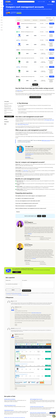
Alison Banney (27, 157)
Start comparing (9, 116)
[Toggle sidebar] (3, 6)
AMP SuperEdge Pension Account (36, 399)
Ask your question (26, 290)
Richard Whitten (29, 244)
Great (19, 54)
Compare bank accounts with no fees (37, 406)
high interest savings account (23, 124)
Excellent (19, 28)
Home (6, 4)
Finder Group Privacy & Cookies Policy (16, 293)
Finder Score (19, 90)
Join (53, 1)
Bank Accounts (11, 4)
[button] (2, 2)
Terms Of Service (9, 293)
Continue (52, 23)
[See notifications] (46, 1)
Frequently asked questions (8, 112)
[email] (25, 225)
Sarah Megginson (29, 222)
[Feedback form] (35, 216)
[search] (26, 1)
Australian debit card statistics (9, 399)
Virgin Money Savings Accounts (10, 405)
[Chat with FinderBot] (54, 416)
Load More (35, 84)
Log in (49, 1)
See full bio (30, 233)
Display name (8, 280)
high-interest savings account (36, 312)
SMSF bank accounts (46, 140)
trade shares (25, 170)
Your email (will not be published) (11, 284)
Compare (47, 23)
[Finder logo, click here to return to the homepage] (9, 1)
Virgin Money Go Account (9, 410)
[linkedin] (27, 225)
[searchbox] (26, 2)
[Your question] (38, 284)
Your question (24, 280)
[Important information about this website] (50, 4)
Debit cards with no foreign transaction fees (38, 412)
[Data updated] (48, 17)
